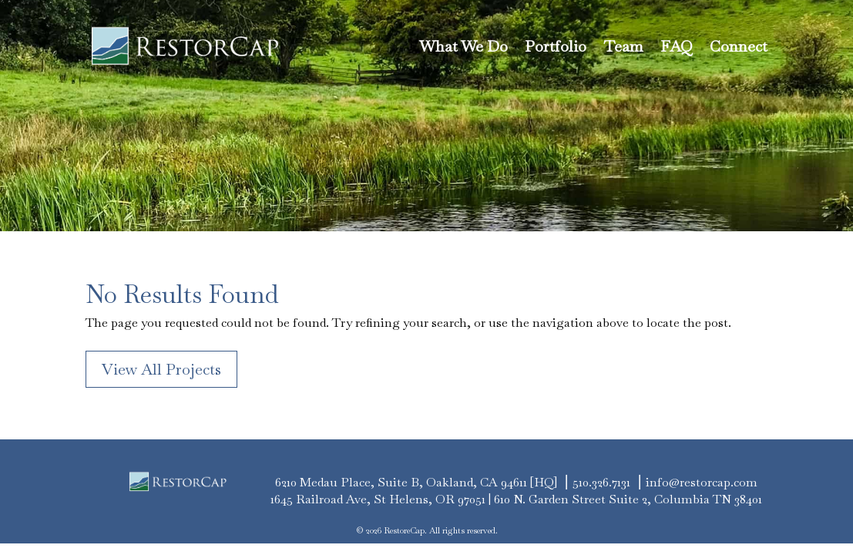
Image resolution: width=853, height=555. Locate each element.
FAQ (676, 46)
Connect (738, 46)
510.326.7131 (601, 482)
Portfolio (555, 46)
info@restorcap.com (701, 482)
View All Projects (161, 369)
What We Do (463, 46)
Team (623, 46)
